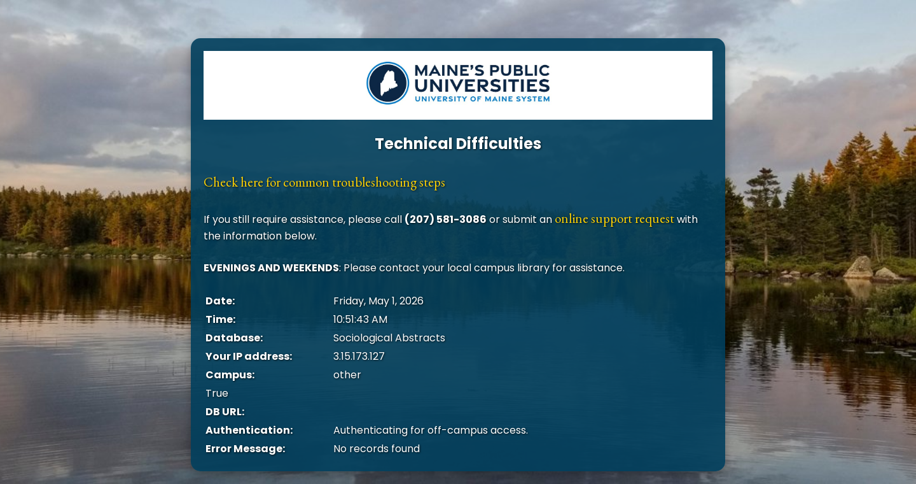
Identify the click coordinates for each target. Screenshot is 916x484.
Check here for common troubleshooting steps (324, 181)
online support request (614, 218)
